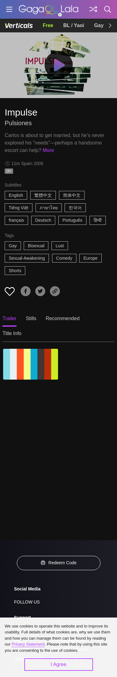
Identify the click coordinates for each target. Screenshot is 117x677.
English (16, 195)
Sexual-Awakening (27, 258)
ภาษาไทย (49, 207)
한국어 (75, 207)
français (16, 220)
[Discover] (93, 9)
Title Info (12, 333)
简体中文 (71, 195)
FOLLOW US (27, 601)
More (48, 150)
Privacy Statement (28, 644)
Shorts (15, 270)
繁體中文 (43, 195)
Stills (31, 318)
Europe (90, 258)
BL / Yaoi (73, 25)
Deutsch (43, 220)
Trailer (9, 318)
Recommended (63, 318)
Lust (60, 245)
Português (72, 220)
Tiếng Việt (18, 207)
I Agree (58, 664)
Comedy (64, 258)
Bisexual (36, 245)
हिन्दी (98, 220)
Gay (99, 25)
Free (48, 25)
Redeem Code (59, 562)
